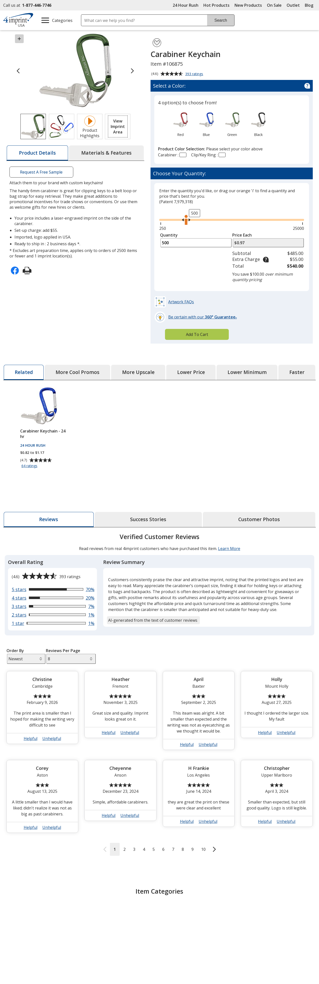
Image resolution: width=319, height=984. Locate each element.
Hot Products (216, 5)
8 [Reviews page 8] (182, 849)
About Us (16, 975)
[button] (117, 126)
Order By (15, 650)
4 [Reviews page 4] (144, 849)
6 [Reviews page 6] (163, 849)
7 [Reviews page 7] (173, 849)
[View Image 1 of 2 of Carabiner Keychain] (33, 126)
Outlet (294, 5)
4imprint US (253, 975)
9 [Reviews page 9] (192, 849)
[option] (180, 124)
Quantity (169, 235)
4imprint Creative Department (191, 975)
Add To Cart (197, 334)
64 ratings (30, 466)
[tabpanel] (159, 694)
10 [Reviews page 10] (203, 849)
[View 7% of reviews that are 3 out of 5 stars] (53, 606)
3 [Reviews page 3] (134, 849)
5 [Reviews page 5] (153, 849)
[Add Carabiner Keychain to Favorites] (157, 43)
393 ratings (194, 74)
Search (220, 20)
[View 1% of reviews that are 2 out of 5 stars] (53, 615)
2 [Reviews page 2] (124, 849)
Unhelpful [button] (51, 738)
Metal (169, 913)
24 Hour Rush (185, 5)
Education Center (101, 975)
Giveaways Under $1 (279, 913)
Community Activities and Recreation (235, 915)
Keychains (63, 913)
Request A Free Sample (41, 172)
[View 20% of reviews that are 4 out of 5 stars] (53, 598)
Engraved (138, 920)
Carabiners (139, 913)
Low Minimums (275, 920)
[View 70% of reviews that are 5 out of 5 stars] (53, 589)
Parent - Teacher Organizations (276, 931)
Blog (309, 5)
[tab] (37, 153)
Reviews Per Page (63, 650)
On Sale (274, 5)
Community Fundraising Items (232, 928)
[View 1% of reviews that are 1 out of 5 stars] (53, 623)
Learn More (229, 548)
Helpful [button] (30, 738)
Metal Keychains (179, 920)
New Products (248, 5)
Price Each (242, 235)
